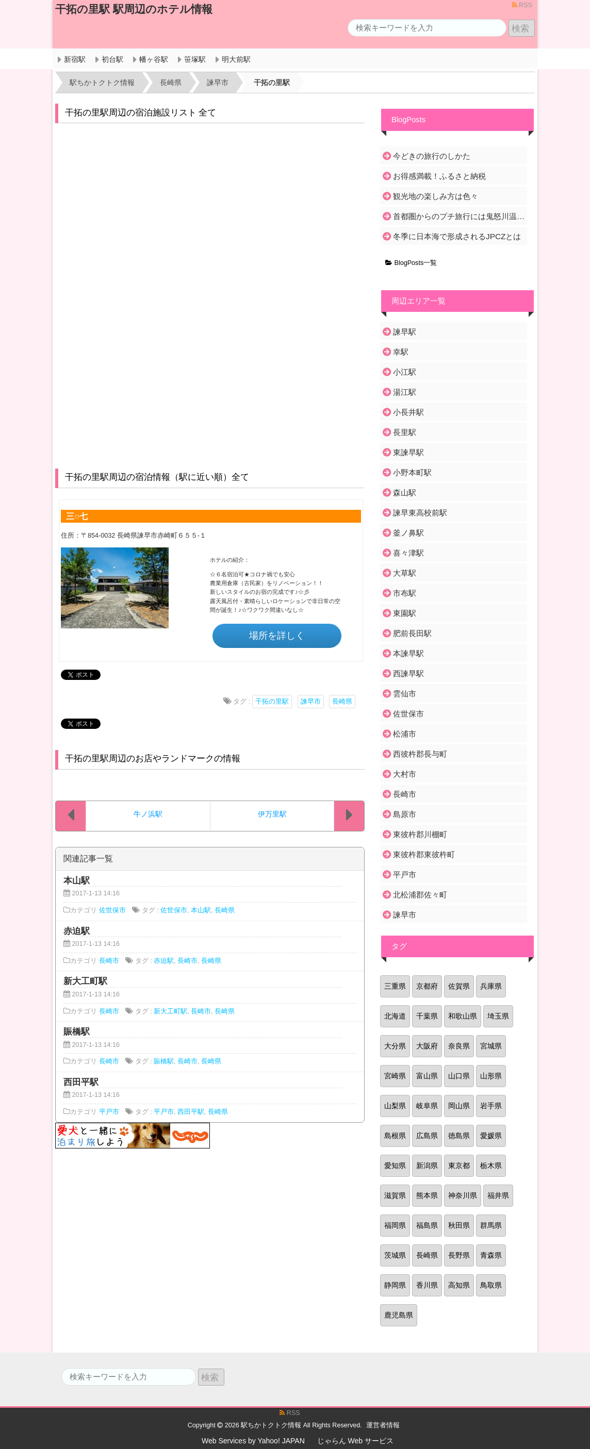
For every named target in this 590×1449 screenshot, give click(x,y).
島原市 (404, 814)
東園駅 (404, 613)
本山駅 (201, 910)
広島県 (427, 1135)
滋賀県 (395, 1195)
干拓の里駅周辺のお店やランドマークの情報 (152, 758)
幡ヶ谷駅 (153, 59)
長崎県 (342, 701)
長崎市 (109, 960)
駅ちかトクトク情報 (271, 1425)
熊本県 (427, 1195)
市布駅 (404, 593)
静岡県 (395, 1285)
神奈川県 (462, 1195)
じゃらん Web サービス (355, 1441)
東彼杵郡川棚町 (420, 834)
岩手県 (491, 1106)
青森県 (491, 1255)
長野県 (459, 1255)
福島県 (427, 1225)
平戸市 (109, 1111)
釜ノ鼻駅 (408, 532)
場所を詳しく (277, 635)
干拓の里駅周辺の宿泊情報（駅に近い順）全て (157, 477)
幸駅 (400, 351)
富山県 (427, 1076)
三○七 (77, 516)
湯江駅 (404, 392)
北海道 (395, 1016)
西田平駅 (190, 1111)
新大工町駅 (170, 1011)
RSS (522, 5)
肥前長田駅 (412, 633)
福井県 (498, 1195)
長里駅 (404, 432)
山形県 (491, 1076)
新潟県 (427, 1165)
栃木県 (491, 1165)
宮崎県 (395, 1076)
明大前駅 (236, 59)
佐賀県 (459, 986)
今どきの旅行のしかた (431, 156)
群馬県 (491, 1225)
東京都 (459, 1165)
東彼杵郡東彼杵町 (424, 854)
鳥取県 (491, 1285)
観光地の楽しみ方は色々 (435, 196)
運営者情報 (383, 1425)
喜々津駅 (408, 552)
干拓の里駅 (272, 701)
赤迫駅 (164, 960)
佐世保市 (112, 910)
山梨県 (395, 1106)
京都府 (427, 986)
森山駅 (404, 492)
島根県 (395, 1135)
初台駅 (112, 59)
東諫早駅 (408, 452)
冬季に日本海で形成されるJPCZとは (457, 236)
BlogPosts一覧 (411, 263)
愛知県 (395, 1165)
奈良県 (459, 1046)
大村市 (404, 774)
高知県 (459, 1285)
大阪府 (427, 1046)
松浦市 (404, 733)
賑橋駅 (164, 1061)
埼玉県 (498, 1016)
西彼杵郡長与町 (420, 754)
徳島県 (459, 1135)
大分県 (395, 1046)
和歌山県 (462, 1016)
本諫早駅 (408, 653)
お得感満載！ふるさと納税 (439, 176)
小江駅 (404, 372)
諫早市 (311, 701)
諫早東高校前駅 (420, 512)
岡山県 (459, 1106)
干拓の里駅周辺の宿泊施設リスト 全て (141, 113)
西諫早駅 (408, 673)
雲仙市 (404, 693)
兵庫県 (491, 986)
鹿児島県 (398, 1315)
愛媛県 (491, 1135)
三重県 (395, 986)
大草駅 (404, 573)
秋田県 (459, 1225)
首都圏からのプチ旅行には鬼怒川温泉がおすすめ (459, 216)
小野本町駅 (412, 472)
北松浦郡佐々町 (420, 894)
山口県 (459, 1076)
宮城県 (491, 1046)
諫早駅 (404, 331)
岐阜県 (427, 1106)
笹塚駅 (195, 59)
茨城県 (395, 1255)
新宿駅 (75, 59)
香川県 (427, 1285)
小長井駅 (408, 412)
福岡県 (395, 1225)
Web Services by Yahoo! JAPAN (253, 1441)
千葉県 (427, 1016)
